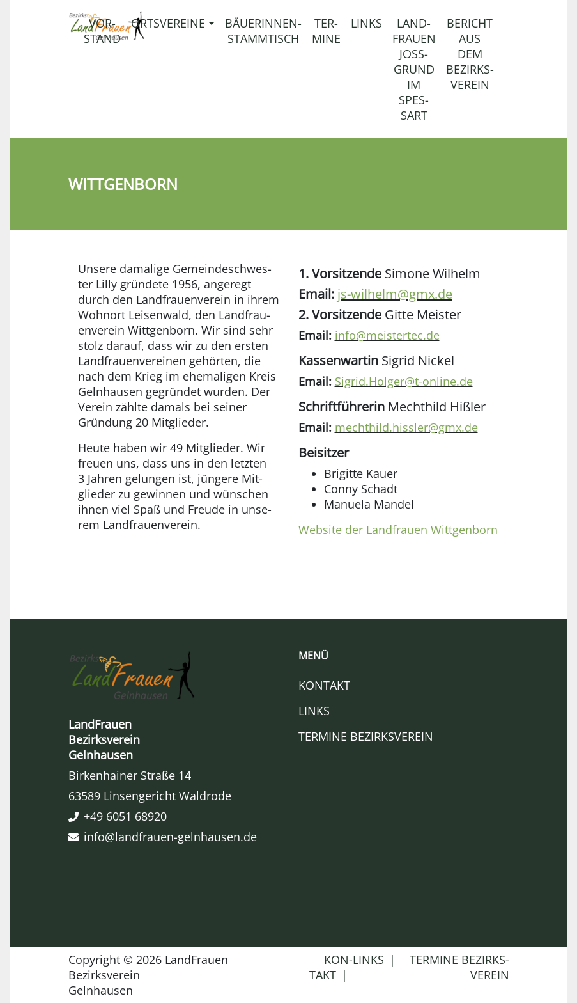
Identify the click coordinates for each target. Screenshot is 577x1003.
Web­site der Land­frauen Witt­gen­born (398, 529)
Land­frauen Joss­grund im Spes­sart (414, 69)
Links (366, 23)
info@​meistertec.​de (387, 335)
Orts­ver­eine (168, 23)
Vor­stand (102, 30)
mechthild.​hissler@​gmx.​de (406, 427)
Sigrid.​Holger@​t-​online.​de (404, 381)
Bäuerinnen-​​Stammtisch (263, 30)
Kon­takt (324, 685)
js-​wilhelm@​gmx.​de (394, 294)
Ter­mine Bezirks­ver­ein (365, 736)
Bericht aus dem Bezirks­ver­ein (470, 53)
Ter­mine (326, 30)
